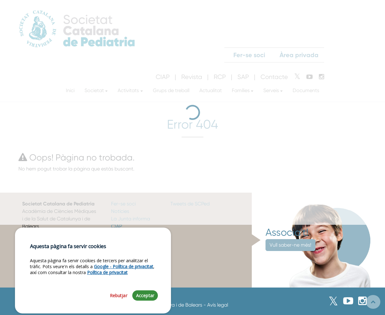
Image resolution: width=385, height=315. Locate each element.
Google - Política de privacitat (123, 282)
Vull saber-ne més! (290, 245)
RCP (116, 241)
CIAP (116, 226)
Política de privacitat (107, 288)
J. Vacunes (123, 234)
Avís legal (217, 305)
